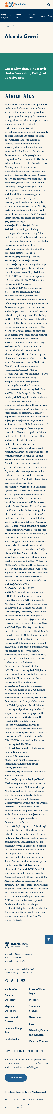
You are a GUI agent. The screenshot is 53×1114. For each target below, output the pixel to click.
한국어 (40, 1099)
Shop (31, 1024)
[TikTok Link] (12, 980)
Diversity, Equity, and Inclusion (38, 1032)
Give (50, 15)
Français (16, 1099)
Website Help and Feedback (14, 1107)
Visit (43, 15)
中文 (24, 1099)
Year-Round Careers (11, 1019)
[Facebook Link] (17, 980)
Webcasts (34, 999)
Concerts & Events (31, 16)
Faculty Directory (10, 997)
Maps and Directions (10, 1008)
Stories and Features (35, 1008)
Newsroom (35, 1017)
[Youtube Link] (23, 980)
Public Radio (12, 1039)
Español (7, 1099)
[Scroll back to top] (49, 939)
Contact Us (11, 989)
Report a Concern (38, 1041)
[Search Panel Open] (49, 4)
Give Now (16, 1077)
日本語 (31, 1099)
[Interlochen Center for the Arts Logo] (16, 4)
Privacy (7, 1104)
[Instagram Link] (6, 980)
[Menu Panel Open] (40, 4)
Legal (27, 1104)
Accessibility (17, 1104)
